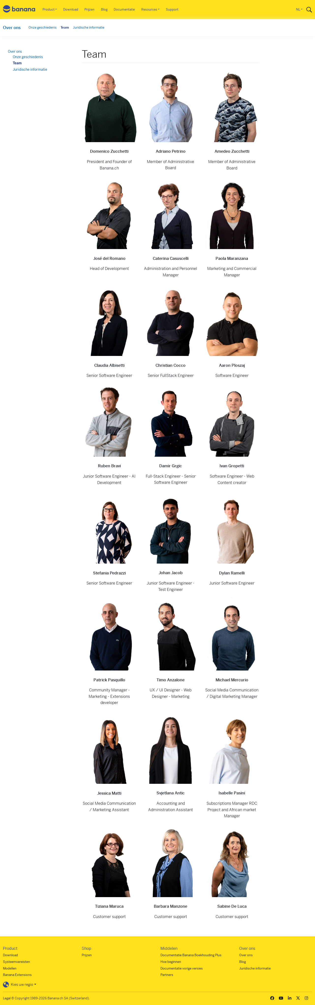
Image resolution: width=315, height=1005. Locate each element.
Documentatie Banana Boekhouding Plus (190, 955)
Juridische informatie (88, 27)
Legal (7, 998)
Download (70, 9)
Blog (104, 9)
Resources (149, 9)
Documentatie (124, 9)
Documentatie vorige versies (181, 968)
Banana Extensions (17, 975)
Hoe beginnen (170, 962)
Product (49, 9)
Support (172, 9)
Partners (166, 975)
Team (65, 27)
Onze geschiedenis (43, 27)
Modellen (9, 968)
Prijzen (89, 9)
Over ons (12, 27)
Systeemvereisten (16, 962)
